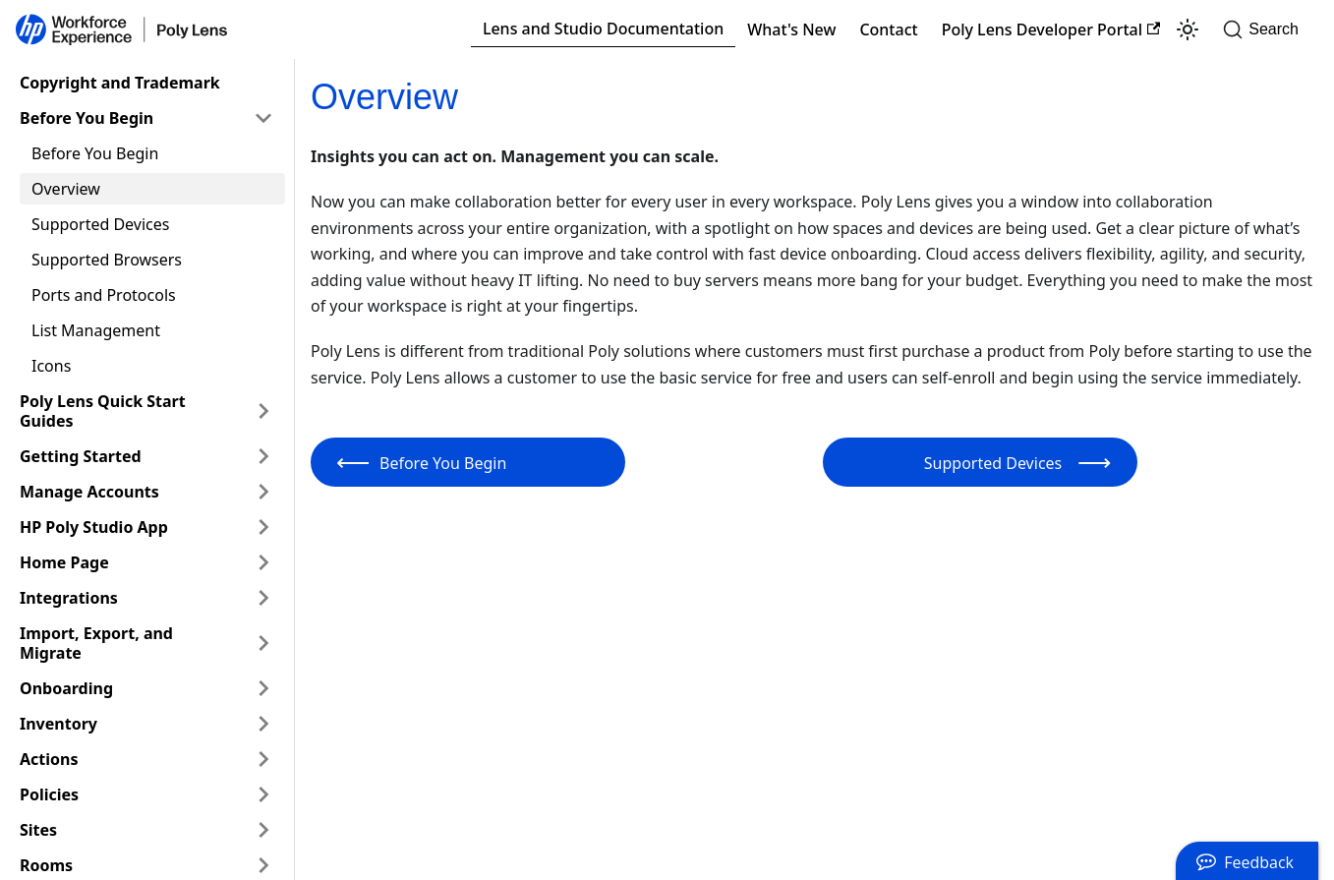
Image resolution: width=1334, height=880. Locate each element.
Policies (49, 794)
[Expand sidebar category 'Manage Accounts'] (263, 491)
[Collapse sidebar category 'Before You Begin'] (263, 118)
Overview (65, 189)
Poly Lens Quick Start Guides (103, 411)
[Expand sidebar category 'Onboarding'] (263, 688)
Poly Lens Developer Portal (1051, 29)
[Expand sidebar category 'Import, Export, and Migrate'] (263, 643)
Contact (888, 29)
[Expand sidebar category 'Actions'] (263, 759)
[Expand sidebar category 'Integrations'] (263, 598)
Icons (51, 366)
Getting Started (81, 456)
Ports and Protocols (103, 295)
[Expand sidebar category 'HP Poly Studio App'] (263, 527)
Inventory (58, 723)
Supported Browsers (106, 259)
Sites (38, 830)
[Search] (1266, 29)
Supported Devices (100, 224)
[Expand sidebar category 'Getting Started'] (263, 456)
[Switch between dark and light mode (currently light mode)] (1187, 29)
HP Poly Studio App (94, 527)
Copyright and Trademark (120, 82)
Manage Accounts (89, 491)
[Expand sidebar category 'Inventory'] (263, 723)
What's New (791, 29)
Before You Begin (86, 118)
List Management (95, 330)
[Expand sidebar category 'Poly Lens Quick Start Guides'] (263, 411)
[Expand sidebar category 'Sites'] (263, 830)
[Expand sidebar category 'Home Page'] (263, 562)
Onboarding (66, 688)
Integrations (69, 598)
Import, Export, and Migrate (96, 643)
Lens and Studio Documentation (603, 28)
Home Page (64, 562)
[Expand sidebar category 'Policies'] (263, 794)
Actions (49, 759)
